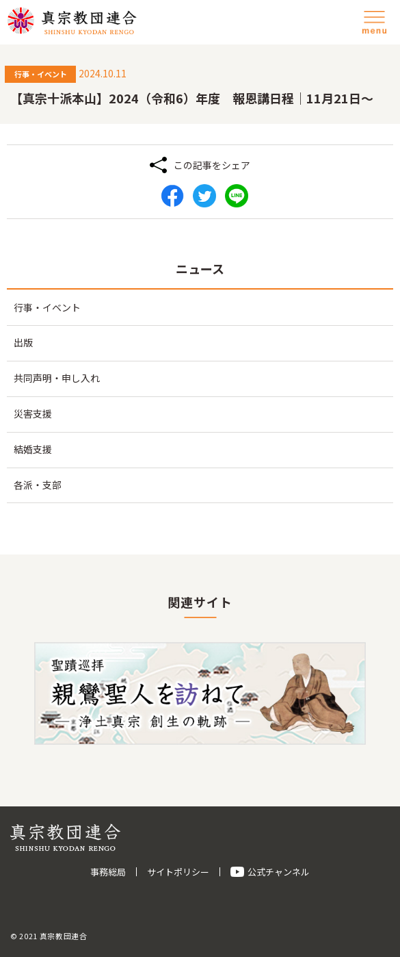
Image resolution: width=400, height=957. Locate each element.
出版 (23, 342)
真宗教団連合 (72, 20)
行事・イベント (47, 307)
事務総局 (108, 871)
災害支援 (33, 413)
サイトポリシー (178, 871)
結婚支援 (33, 449)
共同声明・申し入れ (57, 378)
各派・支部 (38, 485)
